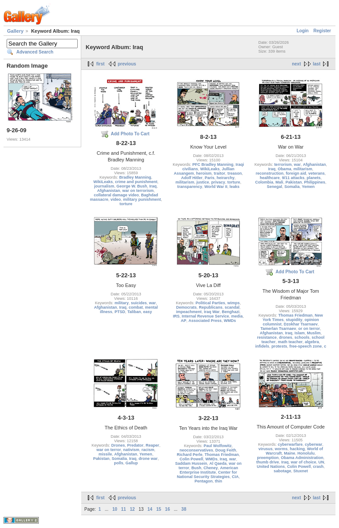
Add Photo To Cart (130, 133)
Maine (289, 453)
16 (167, 509)
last (316, 63)
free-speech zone (305, 346)
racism (148, 450)
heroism (203, 173)
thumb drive (267, 462)
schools (301, 337)
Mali (279, 182)
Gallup (131, 463)
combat (136, 307)
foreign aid (296, 173)
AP (183, 320)
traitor (219, 173)
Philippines (314, 182)
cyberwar (313, 444)
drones (285, 337)
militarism (184, 182)
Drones (118, 445)
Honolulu (306, 453)
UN (321, 462)
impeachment (189, 312)
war (297, 164)
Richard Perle (189, 454)
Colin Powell (191, 459)
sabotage (282, 471)
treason (234, 173)
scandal (232, 307)
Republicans (210, 307)
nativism (131, 450)
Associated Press (205, 320)
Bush (196, 468)
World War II (215, 186)
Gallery (15, 31)
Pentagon (204, 481)
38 (183, 509)
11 (123, 509)
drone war (148, 458)
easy (147, 312)
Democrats (186, 307)
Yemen (308, 186)
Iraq (153, 186)
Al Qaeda (217, 463)
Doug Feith (225, 450)
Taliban (134, 312)
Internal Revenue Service (205, 316)
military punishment (142, 199)
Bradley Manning (135, 177)
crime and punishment (136, 182)
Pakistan (294, 182)
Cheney (210, 468)
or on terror (309, 328)
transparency (189, 186)
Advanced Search (34, 52)
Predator (135, 445)
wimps (233, 303)
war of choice (303, 462)
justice (202, 182)
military (122, 303)
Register (322, 30)
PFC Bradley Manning (213, 164)
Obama (284, 169)
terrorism (283, 164)
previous (127, 63)
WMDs (230, 320)
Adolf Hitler (192, 178)
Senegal (274, 186)
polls (118, 463)
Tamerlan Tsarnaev (278, 328)
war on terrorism (138, 190)
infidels (262, 346)
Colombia (264, 182)
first (100, 63)
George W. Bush (132, 186)
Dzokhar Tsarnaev (301, 324)
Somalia (292, 186)
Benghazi (231, 312)
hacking (297, 449)
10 (114, 509)
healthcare (270, 178)
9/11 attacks (293, 178)
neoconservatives (196, 450)
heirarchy (226, 178)
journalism (104, 186)
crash (318, 466)
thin (218, 481)
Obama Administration (302, 457)
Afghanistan (108, 190)
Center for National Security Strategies (207, 474)
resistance (267, 337)
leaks (235, 186)
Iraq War (212, 312)
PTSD (119, 312)
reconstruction (269, 173)
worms (281, 449)
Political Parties (210, 303)
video (115, 199)
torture (126, 204)
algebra (312, 342)
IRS (176, 316)
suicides (139, 303)
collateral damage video (116, 195)
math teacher (290, 342)
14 (149, 509)
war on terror (109, 450)
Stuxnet (300, 471)
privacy (218, 182)
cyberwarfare (290, 444)
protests (279, 346)
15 (158, 509)
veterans (316, 173)
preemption (268, 457)
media (237, 316)
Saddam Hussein (191, 463)
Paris (210, 178)
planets (314, 178)
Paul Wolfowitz (217, 446)
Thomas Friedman (295, 315)
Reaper (152, 445)
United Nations (271, 466)
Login (303, 30)
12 (132, 509)
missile (105, 454)
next (296, 63)
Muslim (313, 333)
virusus (265, 449)
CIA (235, 476)
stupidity (294, 320)
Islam (299, 333)
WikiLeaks (103, 182)
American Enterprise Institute (209, 470)
